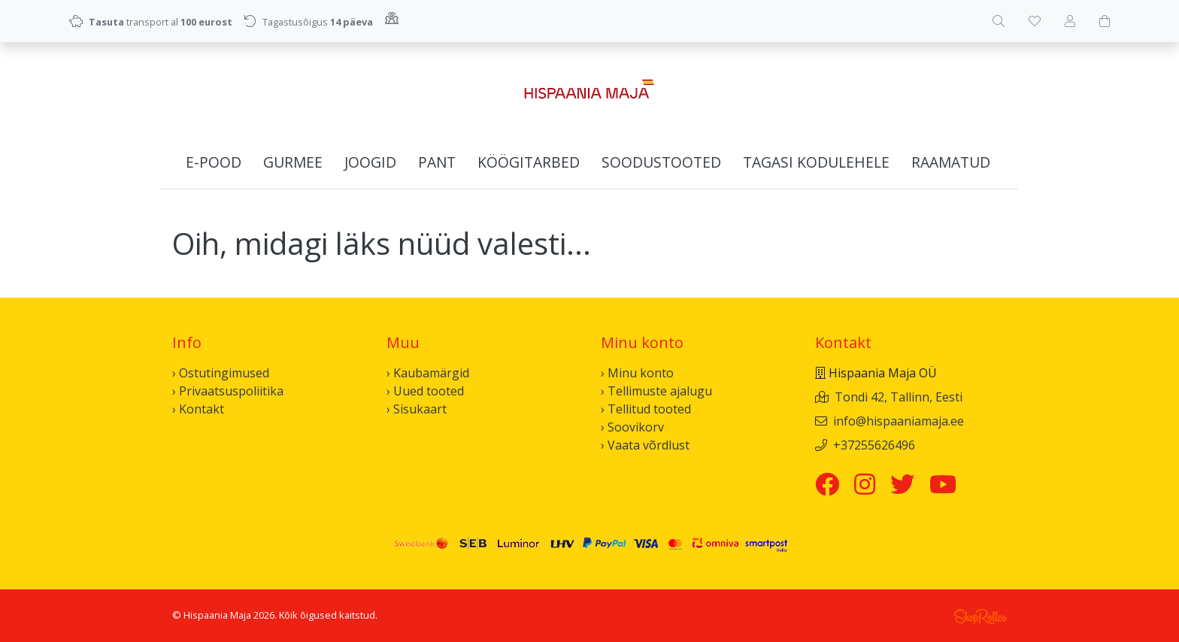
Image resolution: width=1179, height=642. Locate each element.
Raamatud (950, 162)
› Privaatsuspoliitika (227, 391)
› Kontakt (198, 409)
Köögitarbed (528, 162)
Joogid (370, 162)
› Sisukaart (416, 409)
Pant (437, 162)
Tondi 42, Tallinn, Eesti (898, 397)
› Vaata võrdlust (645, 445)
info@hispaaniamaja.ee (898, 421)
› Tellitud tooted (646, 409)
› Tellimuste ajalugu (656, 391)
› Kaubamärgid (427, 373)
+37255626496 (874, 445)
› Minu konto (637, 373)
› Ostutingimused (220, 373)
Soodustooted (661, 162)
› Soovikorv (632, 427)
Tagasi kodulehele (816, 162)
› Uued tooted (425, 391)
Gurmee (293, 162)
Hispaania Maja (217, 615)
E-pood (213, 162)
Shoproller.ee (980, 616)
